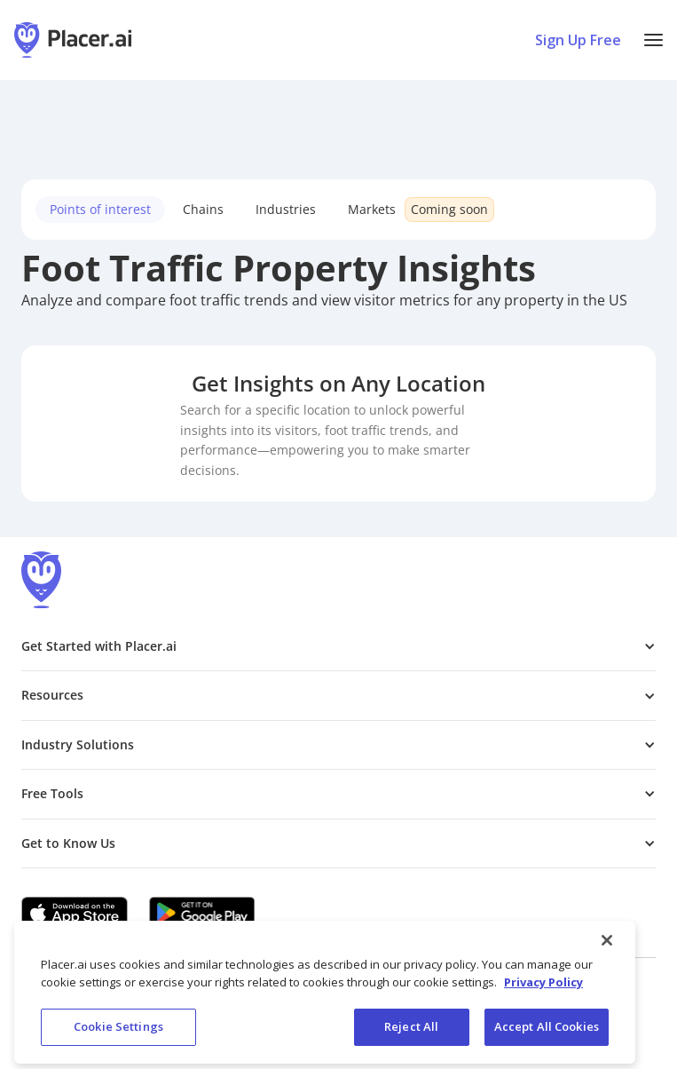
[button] (653, 40)
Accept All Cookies (546, 1037)
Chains (203, 209)
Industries (286, 209)
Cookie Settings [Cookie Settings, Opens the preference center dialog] (118, 1037)
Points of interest (100, 209)
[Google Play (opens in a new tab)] (202, 913)
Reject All (411, 1037)
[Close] (606, 950)
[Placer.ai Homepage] (72, 40)
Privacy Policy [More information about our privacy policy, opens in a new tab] (543, 992)
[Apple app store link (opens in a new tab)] (74, 913)
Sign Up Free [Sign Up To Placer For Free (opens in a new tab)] (578, 40)
